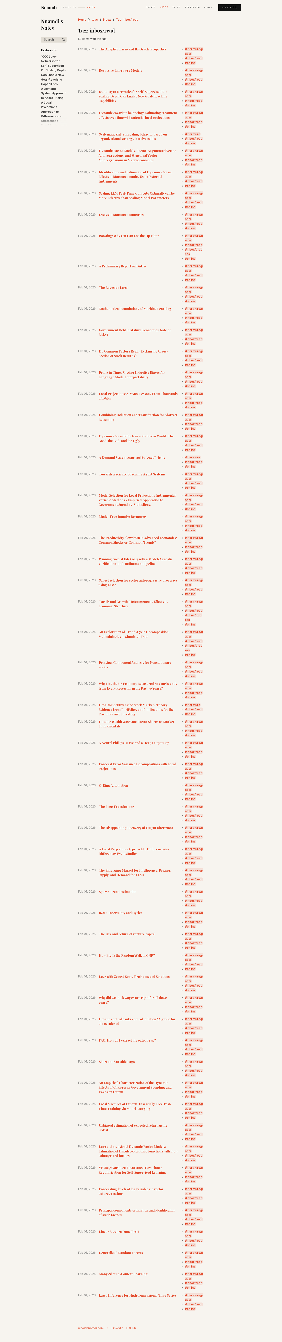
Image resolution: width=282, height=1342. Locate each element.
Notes (164, 7)
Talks (176, 7)
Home (82, 19)
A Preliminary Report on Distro (122, 266)
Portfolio (192, 7)
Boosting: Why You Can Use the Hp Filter (129, 236)
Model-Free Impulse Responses (122, 516)
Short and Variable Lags (117, 1061)
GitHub (131, 1328)
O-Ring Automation (113, 785)
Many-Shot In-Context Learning (123, 1274)
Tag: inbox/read (127, 19)
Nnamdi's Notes (52, 24)
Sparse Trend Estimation (117, 892)
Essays (151, 7)
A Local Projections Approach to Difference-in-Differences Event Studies (134, 851)
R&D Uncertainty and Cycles (120, 913)
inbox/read (194, 58)
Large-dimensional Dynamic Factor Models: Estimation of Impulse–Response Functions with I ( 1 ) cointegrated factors (138, 1151)
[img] (63, 39)
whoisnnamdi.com (91, 1328)
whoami (209, 7)
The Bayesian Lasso (113, 287)
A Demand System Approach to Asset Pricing (53, 93)
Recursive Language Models (120, 70)
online (191, 63)
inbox (107, 19)
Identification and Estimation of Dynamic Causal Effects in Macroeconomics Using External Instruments (135, 176)
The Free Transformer (116, 806)
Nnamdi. (49, 7)
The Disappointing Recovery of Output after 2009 (136, 828)
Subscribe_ (229, 7)
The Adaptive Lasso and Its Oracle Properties (132, 49)
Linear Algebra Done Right (119, 1231)
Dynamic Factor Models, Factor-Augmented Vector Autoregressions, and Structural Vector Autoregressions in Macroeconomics (137, 155)
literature (193, 134)
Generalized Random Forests (121, 1253)
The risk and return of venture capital (127, 934)
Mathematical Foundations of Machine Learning (135, 309)
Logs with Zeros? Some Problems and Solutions (134, 976)
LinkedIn (117, 1328)
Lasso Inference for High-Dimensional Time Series (137, 1295)
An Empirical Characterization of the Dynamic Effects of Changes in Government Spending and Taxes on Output (135, 1087)
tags (95, 19)
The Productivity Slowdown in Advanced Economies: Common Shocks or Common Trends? (138, 540)
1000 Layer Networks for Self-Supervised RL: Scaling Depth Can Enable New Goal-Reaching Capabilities (53, 70)
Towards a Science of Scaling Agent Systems (132, 474)
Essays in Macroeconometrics (121, 215)
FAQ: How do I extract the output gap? (127, 1040)
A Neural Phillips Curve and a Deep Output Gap (134, 743)
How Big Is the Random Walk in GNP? (127, 955)
